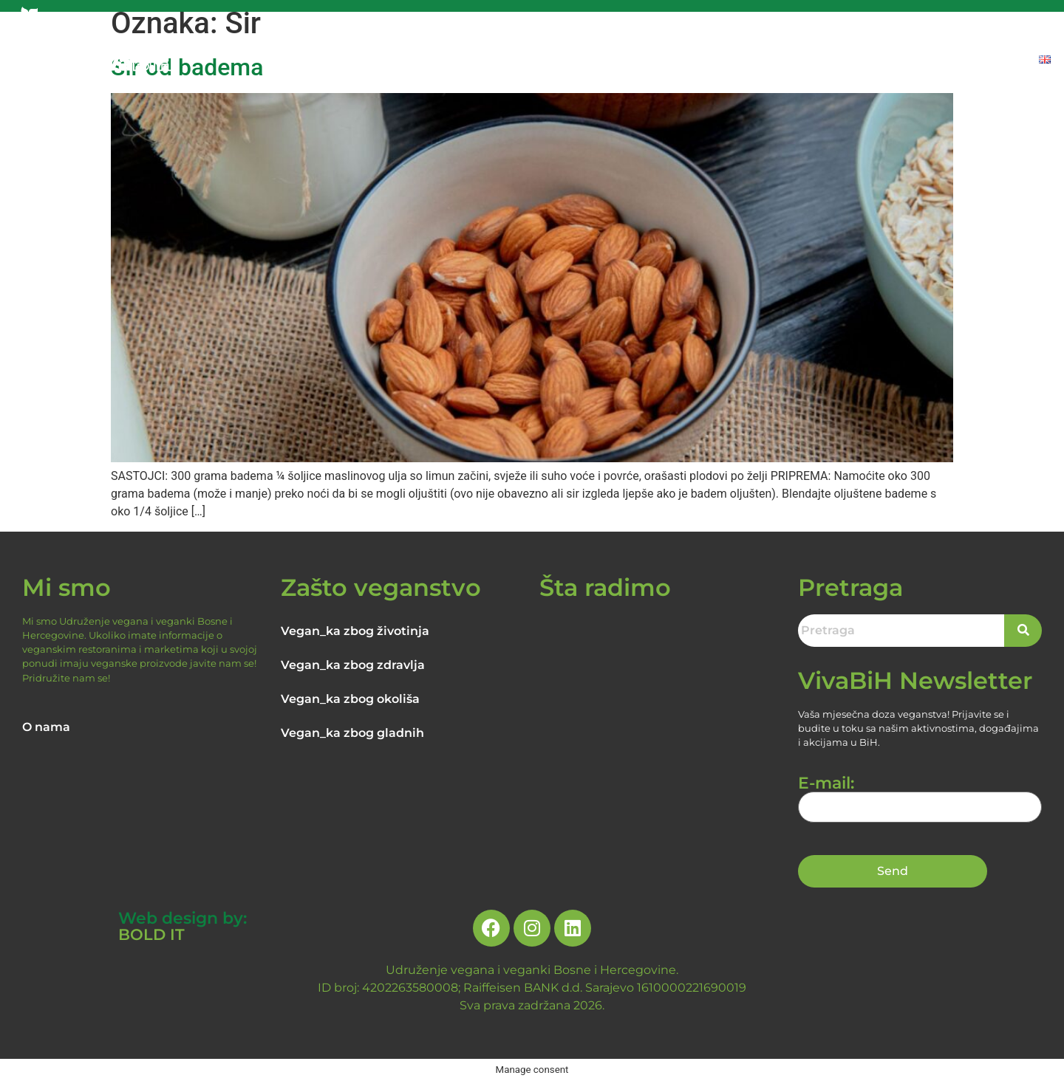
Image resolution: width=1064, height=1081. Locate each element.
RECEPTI (822, 61)
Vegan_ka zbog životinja (355, 631)
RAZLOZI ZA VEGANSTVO (629, 61)
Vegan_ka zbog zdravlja (353, 665)
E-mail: (920, 795)
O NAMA (509, 61)
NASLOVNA (433, 61)
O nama (46, 727)
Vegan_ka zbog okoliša (350, 699)
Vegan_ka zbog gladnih (352, 733)
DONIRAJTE (987, 61)
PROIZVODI (900, 61)
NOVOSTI (752, 61)
